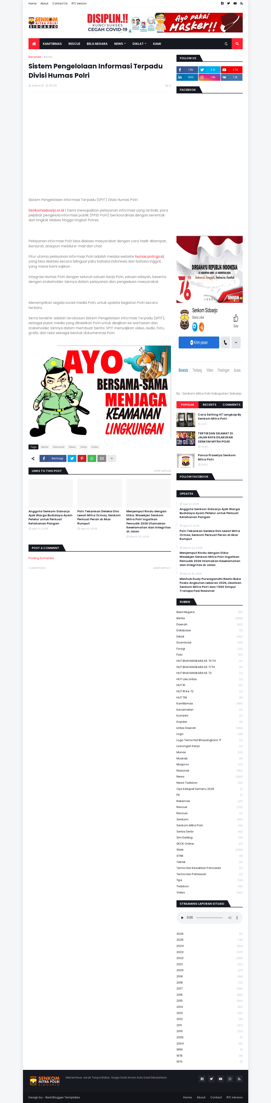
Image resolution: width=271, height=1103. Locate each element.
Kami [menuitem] (157, 44)
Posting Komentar (41, 558)
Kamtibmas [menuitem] (52, 44)
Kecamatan (209, 710)
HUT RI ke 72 (209, 691)
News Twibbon (209, 783)
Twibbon (209, 886)
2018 (209, 982)
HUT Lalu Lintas (209, 679)
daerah (209, 624)
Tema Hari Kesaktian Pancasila (209, 868)
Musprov (209, 764)
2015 (209, 1001)
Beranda (34, 57)
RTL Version (79, 3)
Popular (187, 405)
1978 (209, 1056)
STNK (209, 856)
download (209, 642)
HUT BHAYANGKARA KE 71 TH (209, 667)
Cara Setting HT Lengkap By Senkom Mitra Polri (219, 417)
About (44, 3)
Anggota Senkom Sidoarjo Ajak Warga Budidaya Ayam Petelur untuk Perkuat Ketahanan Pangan (50, 517)
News (72, 447)
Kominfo (209, 715)
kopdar (209, 722)
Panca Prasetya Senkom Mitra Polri (217, 457)
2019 (209, 976)
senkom (209, 819)
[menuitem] (34, 43)
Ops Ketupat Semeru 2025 (209, 789)
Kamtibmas (209, 703)
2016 (209, 995)
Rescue (209, 807)
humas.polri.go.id (149, 256)
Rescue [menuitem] (74, 44)
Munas (209, 752)
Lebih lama (161, 568)
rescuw (209, 813)
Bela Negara (209, 612)
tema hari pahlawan (209, 874)
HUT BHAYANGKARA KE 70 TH (209, 661)
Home (32, 3)
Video (94, 447)
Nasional (58, 447)
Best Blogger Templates (62, 1097)
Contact (216, 1097)
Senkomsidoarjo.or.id (46, 210)
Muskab (209, 758)
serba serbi (209, 831)
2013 (209, 1013)
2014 (209, 1007)
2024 (209, 946)
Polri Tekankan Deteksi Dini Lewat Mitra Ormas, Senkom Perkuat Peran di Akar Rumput (99, 517)
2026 (209, 934)
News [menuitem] (118, 44)
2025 (209, 940)
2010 (209, 1031)
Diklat (209, 636)
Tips (209, 880)
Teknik (209, 862)
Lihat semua (162, 471)
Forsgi (209, 649)
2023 (209, 952)
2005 (209, 1037)
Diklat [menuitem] (138, 44)
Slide (83, 447)
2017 (209, 988)
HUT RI (209, 685)
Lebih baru (38, 568)
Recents (209, 405)
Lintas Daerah (209, 728)
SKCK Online (209, 844)
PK (209, 795)
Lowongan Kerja (209, 746)
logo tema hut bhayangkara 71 (209, 740)
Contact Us (60, 3)
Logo (209, 734)
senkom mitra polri (209, 825)
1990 (209, 1049)
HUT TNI (209, 697)
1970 (209, 1061)
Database (209, 630)
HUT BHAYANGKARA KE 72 (209, 673)
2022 (209, 958)
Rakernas (209, 801)
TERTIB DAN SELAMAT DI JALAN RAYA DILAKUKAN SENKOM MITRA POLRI (215, 437)
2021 (209, 964)
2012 (209, 1019)
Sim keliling (209, 837)
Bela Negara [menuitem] (97, 44)
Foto (209, 655)
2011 (209, 1025)
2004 (209, 1043)
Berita (48, 57)
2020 (209, 970)
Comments (232, 405)
